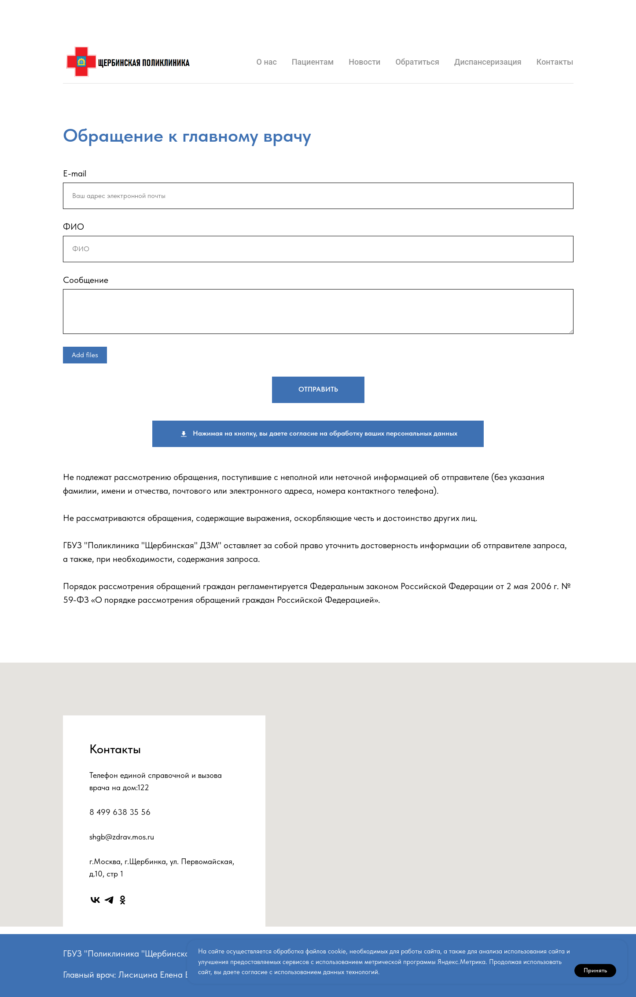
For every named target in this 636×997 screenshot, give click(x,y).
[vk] (95, 899)
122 (143, 787)
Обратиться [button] (417, 61)
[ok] (122, 899)
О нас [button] (267, 61)
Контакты (555, 61)
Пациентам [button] (313, 61)
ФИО (73, 226)
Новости (364, 61)
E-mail (74, 173)
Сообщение (85, 280)
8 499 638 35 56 (120, 812)
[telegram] (108, 899)
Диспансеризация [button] (488, 61)
